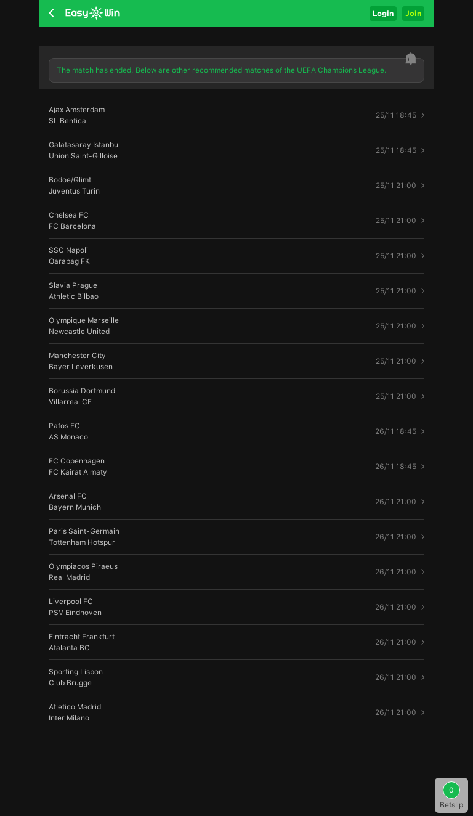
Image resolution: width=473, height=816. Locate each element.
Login (383, 13)
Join (413, 13)
